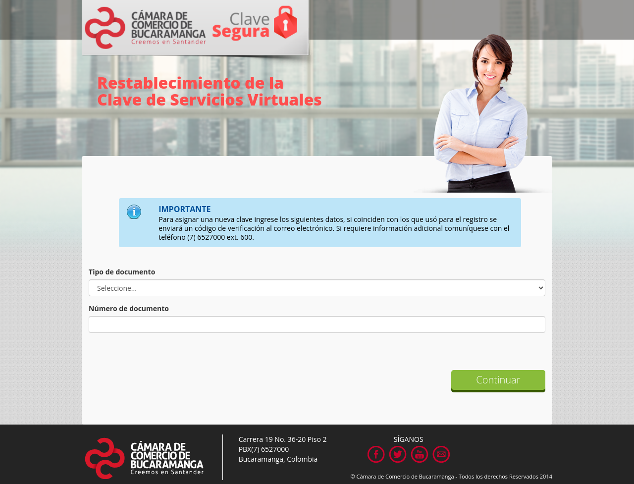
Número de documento (129, 308)
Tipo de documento (122, 271)
